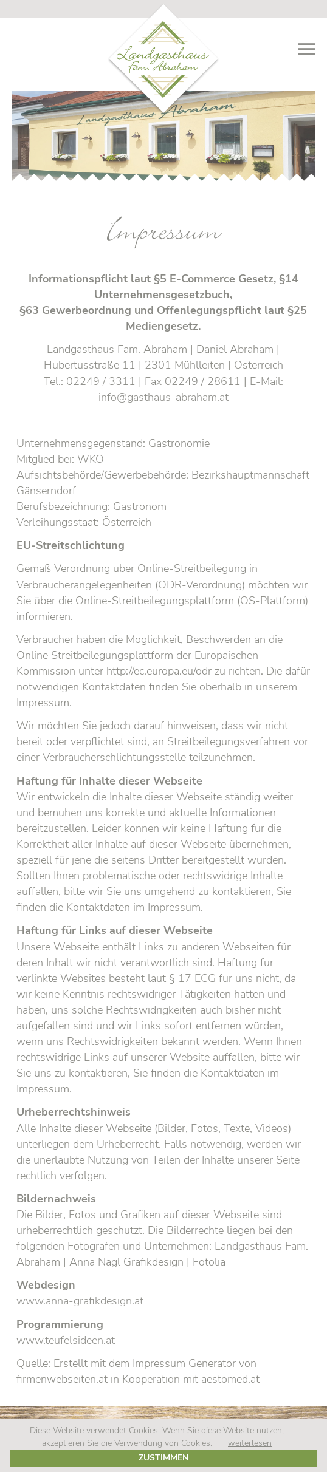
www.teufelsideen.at (65, 1340)
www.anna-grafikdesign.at (79, 1300)
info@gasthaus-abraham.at (163, 397)
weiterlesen (250, 1443)
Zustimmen (163, 1457)
